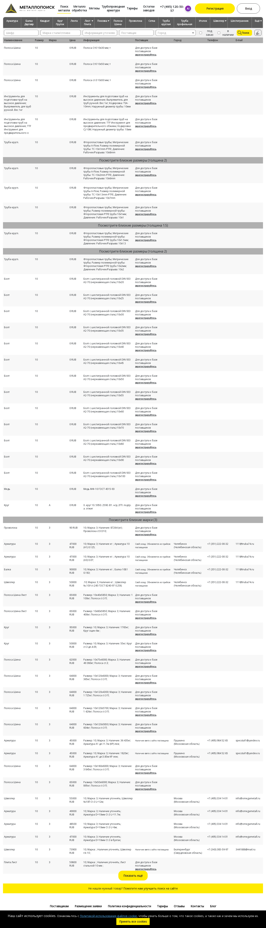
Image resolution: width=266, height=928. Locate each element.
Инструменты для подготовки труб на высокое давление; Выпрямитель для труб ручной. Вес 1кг (17, 103)
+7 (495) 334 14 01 (217, 798)
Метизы (94, 8)
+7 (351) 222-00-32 (217, 544)
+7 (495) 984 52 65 (217, 740)
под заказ (206, 33)
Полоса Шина (118, 22)
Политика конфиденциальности (129, 906)
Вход (248, 8)
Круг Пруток (60, 22)
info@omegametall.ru (248, 798)
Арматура (12, 21)
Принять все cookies (133, 921)
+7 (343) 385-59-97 (217, 849)
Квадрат (44, 21)
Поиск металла (64, 8)
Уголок (203, 21)
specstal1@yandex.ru (248, 740)
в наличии (225, 33)
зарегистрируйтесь (145, 54)
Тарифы (132, 8)
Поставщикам (59, 906)
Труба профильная (184, 22)
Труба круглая (166, 22)
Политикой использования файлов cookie (108, 916)
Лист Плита (87, 22)
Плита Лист (10, 862)
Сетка (151, 21)
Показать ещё (133, 875)
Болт (7, 278)
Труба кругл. (11, 142)
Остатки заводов (148, 8)
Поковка (102, 21)
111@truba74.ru (245, 544)
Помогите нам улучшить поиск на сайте (150, 888)
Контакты (197, 906)
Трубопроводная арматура (113, 8)
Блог (213, 906)
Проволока (135, 21)
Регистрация (214, 8)
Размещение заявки (88, 906)
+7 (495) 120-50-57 (172, 9)
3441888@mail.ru (245, 849)
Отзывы (179, 906)
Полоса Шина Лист (15, 595)
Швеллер (218, 21)
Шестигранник (239, 21)
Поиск (243, 33)
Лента (74, 21)
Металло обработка (79, 8)
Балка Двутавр (29, 22)
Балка (7, 569)
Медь (7, 489)
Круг (6, 505)
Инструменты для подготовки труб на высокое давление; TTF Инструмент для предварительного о (17, 126)
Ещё (257, 21)
